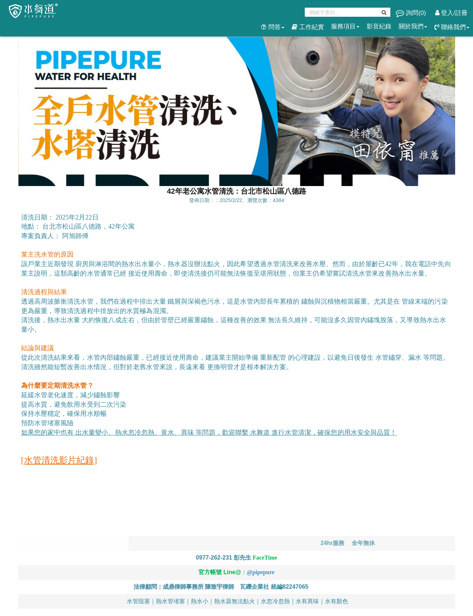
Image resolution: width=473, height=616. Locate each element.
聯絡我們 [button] (451, 27)
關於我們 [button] (413, 26)
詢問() (411, 12)
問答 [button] (272, 27)
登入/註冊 (451, 12)
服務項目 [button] (345, 26)
